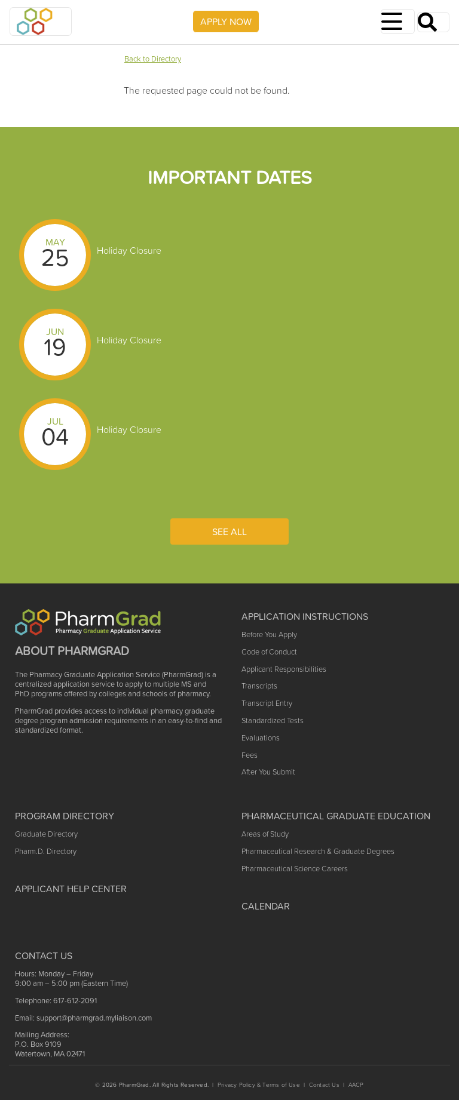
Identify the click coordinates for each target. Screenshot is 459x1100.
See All (229, 531)
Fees (249, 755)
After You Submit (268, 772)
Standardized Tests (272, 720)
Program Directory (64, 816)
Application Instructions (304, 616)
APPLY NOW (226, 21)
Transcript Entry (266, 703)
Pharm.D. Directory (45, 851)
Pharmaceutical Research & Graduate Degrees (317, 851)
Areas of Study (265, 834)
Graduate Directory (46, 834)
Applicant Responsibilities (283, 669)
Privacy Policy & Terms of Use (259, 1084)
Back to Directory (152, 58)
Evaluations (260, 737)
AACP (356, 1084)
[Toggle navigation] (398, 21)
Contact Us (324, 1084)
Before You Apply (269, 634)
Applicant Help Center (71, 888)
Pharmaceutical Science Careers (294, 868)
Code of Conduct (269, 651)
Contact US (43, 955)
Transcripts (259, 686)
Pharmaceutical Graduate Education (335, 816)
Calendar (265, 906)
